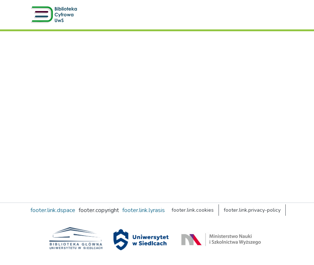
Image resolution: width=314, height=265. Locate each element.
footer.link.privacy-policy (252, 210)
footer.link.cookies (193, 210)
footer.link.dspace (52, 210)
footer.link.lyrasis (143, 210)
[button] (55, 15)
